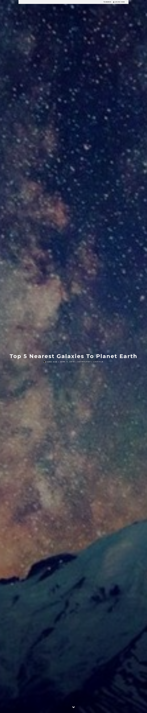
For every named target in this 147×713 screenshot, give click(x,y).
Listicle (98, 361)
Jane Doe (51, 361)
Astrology (84, 361)
